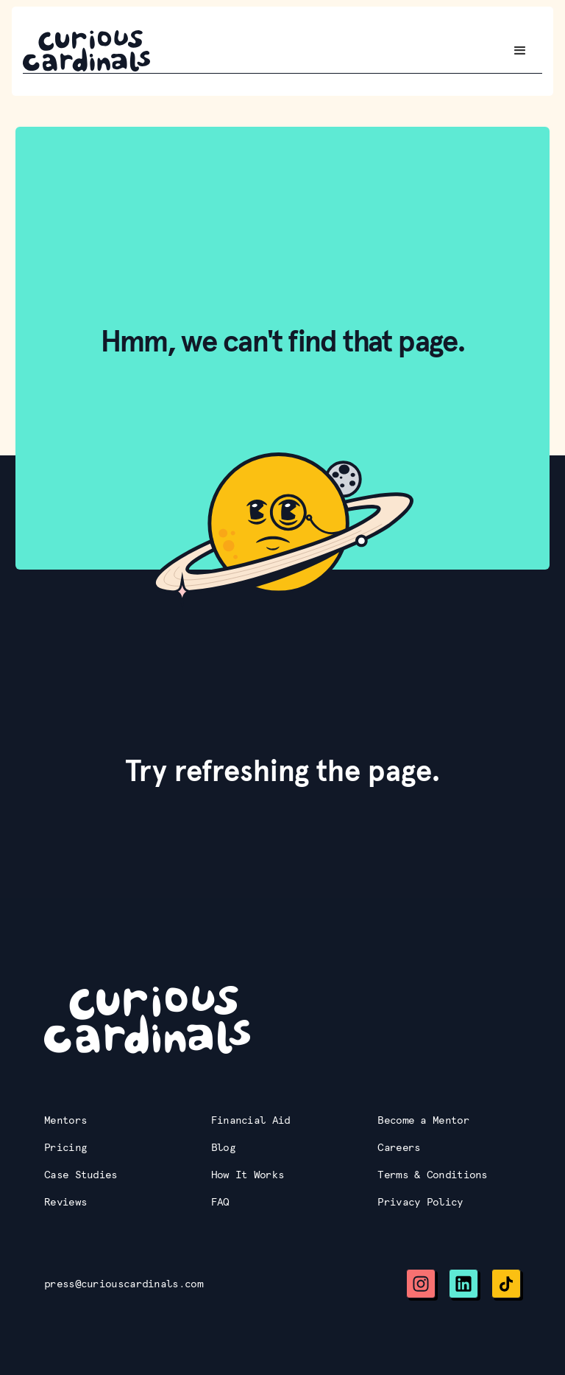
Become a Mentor (423, 1120)
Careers (398, 1147)
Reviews (65, 1201)
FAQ (220, 1201)
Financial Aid (251, 1120)
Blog (223, 1147)
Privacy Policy (420, 1201)
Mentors (65, 1120)
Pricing (65, 1147)
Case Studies (81, 1174)
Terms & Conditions (432, 1174)
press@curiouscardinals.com (123, 1283)
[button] (520, 51)
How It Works (248, 1174)
